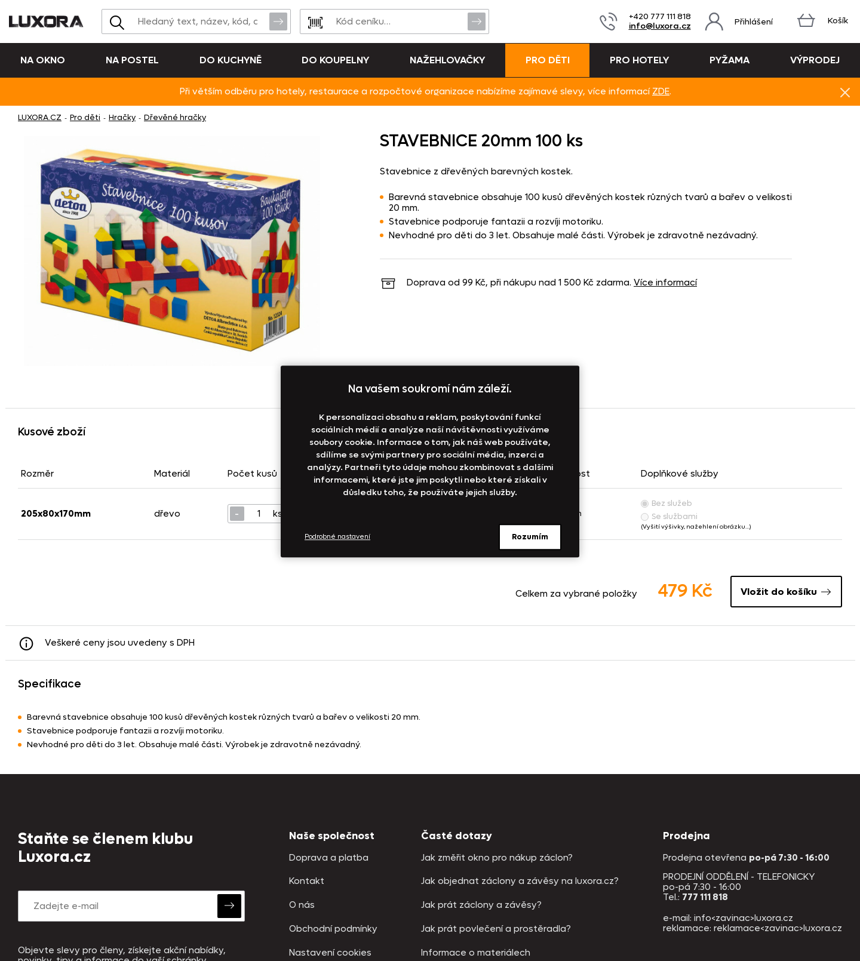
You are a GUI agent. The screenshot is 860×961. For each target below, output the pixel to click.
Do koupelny (335, 60)
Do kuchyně (230, 60)
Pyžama (730, 60)
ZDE (660, 91)
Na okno (42, 60)
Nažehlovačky (447, 60)
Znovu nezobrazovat (845, 92)
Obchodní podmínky (333, 929)
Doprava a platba (328, 858)
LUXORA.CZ (40, 117)
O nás (302, 905)
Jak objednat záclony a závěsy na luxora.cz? (520, 881)
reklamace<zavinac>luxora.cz (778, 928)
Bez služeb (666, 503)
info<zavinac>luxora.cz (743, 918)
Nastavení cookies (330, 953)
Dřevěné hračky (175, 117)
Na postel (132, 60)
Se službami (669, 516)
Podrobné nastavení (337, 536)
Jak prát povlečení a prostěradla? (496, 929)
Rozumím (530, 537)
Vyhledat (278, 21)
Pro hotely (639, 60)
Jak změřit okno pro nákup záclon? (497, 858)
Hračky (122, 117)
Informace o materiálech (475, 953)
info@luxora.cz (660, 26)
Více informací (665, 282)
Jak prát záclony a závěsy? (481, 905)
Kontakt (306, 881)
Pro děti (548, 60)
